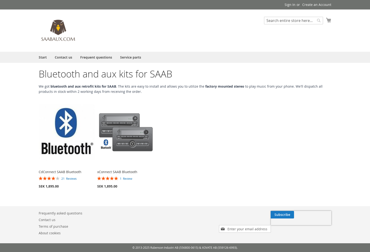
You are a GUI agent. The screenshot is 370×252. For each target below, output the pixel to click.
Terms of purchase (53, 226)
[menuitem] (43, 57)
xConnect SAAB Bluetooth (117, 172)
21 (69, 178)
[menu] (185, 57)
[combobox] (293, 20)
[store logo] (59, 30)
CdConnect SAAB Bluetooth (60, 172)
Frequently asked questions (60, 213)
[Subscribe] (282, 214)
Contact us (47, 220)
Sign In (290, 4)
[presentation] (301, 225)
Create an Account (316, 4)
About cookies (50, 233)
